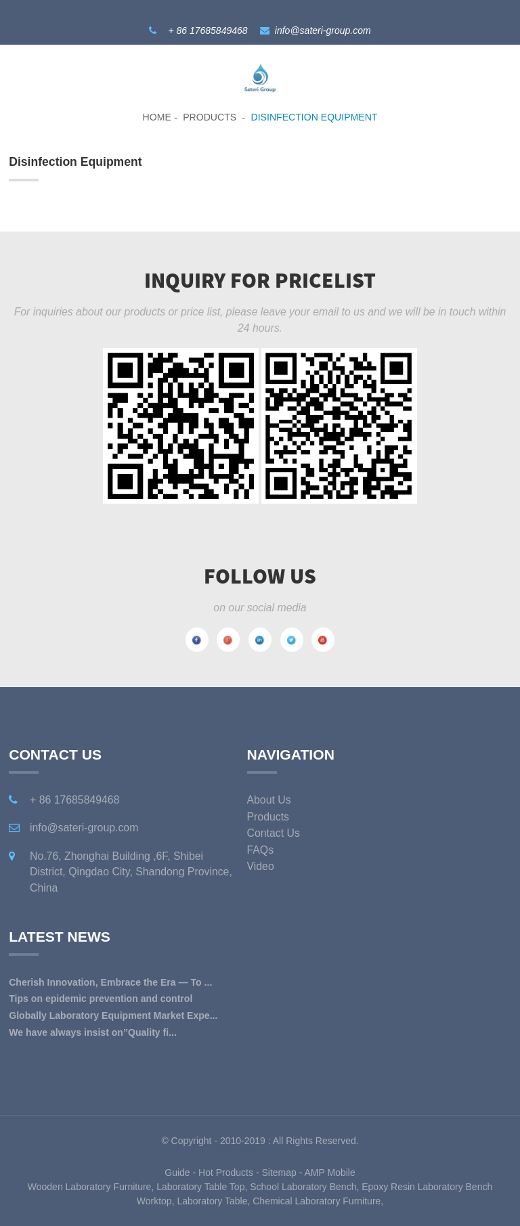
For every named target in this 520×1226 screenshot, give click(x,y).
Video (260, 866)
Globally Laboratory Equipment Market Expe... (113, 1015)
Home (157, 117)
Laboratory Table (212, 1201)
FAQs (260, 850)
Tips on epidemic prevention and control (100, 998)
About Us (269, 800)
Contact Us (273, 833)
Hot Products (225, 1172)
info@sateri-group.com (323, 30)
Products (209, 117)
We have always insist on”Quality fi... (93, 1032)
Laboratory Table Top (200, 1186)
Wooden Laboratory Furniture (90, 1186)
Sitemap (278, 1172)
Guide (177, 1172)
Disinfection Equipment (314, 117)
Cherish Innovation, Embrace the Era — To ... (110, 982)
